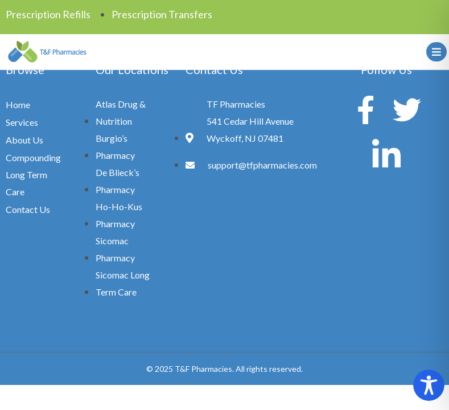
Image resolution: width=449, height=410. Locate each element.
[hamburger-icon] (434, 52)
